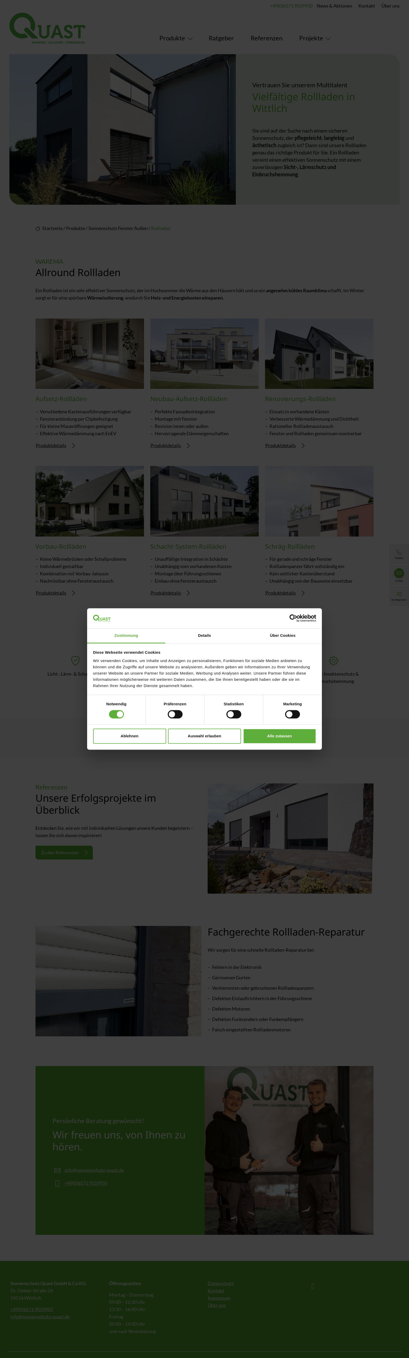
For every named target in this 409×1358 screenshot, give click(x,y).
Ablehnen (129, 736)
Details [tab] (204, 635)
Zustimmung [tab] (126, 635)
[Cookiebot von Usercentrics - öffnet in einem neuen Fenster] (293, 618)
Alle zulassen (279, 736)
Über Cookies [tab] (283, 635)
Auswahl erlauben (204, 736)
